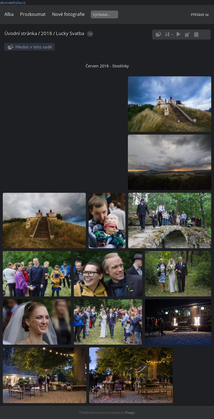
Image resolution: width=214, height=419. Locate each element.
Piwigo (130, 412)
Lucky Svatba (70, 33)
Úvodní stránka (20, 33)
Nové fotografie (68, 14)
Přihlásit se (200, 14)
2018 (46, 33)
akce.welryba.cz (13, 2)
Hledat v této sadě (33, 47)
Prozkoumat (33, 14)
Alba (9, 14)
